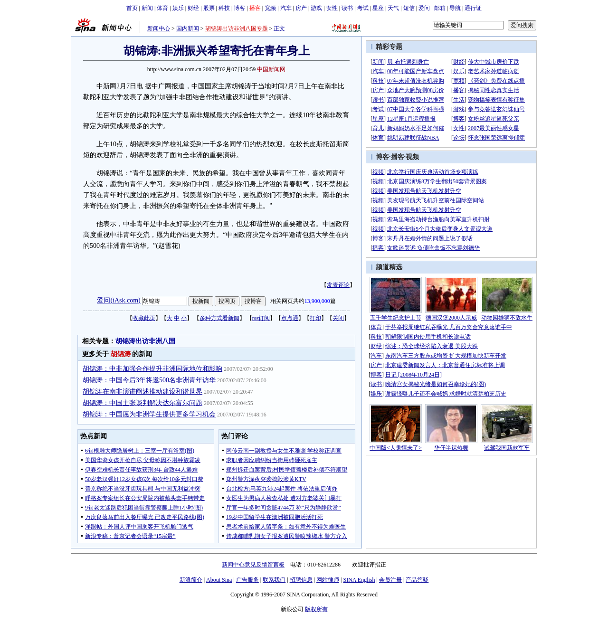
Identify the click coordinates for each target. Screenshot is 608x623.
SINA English (359, 579)
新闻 (147, 8)
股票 (209, 8)
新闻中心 (158, 28)
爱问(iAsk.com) (118, 300)
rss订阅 (261, 318)
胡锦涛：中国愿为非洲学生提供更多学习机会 (149, 414)
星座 (378, 8)
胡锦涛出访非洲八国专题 (236, 28)
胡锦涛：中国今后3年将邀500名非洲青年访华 (149, 380)
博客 (239, 8)
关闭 (338, 318)
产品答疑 (417, 579)
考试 (363, 8)
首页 (132, 8)
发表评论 (338, 285)
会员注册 (390, 579)
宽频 (270, 8)
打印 (315, 318)
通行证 (473, 8)
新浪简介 (191, 579)
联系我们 (274, 579)
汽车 (286, 8)
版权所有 (316, 609)
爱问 (424, 8)
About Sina (219, 579)
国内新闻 (187, 28)
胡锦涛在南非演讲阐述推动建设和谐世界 (142, 391)
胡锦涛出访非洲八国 (145, 341)
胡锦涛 (121, 354)
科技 (224, 8)
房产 (301, 8)
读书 (347, 8)
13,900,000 (317, 301)
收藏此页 (144, 318)
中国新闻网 (271, 69)
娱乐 (178, 8)
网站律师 (327, 579)
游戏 (316, 8)
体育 (162, 8)
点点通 (289, 318)
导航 (455, 8)
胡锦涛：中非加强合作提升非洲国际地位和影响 (152, 368)
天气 (393, 8)
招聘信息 (301, 579)
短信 (409, 8)
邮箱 (440, 8)
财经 (193, 8)
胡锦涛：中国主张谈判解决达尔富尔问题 (142, 402)
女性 (332, 8)
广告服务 (247, 579)
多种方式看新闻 (219, 318)
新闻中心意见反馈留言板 (253, 564)
